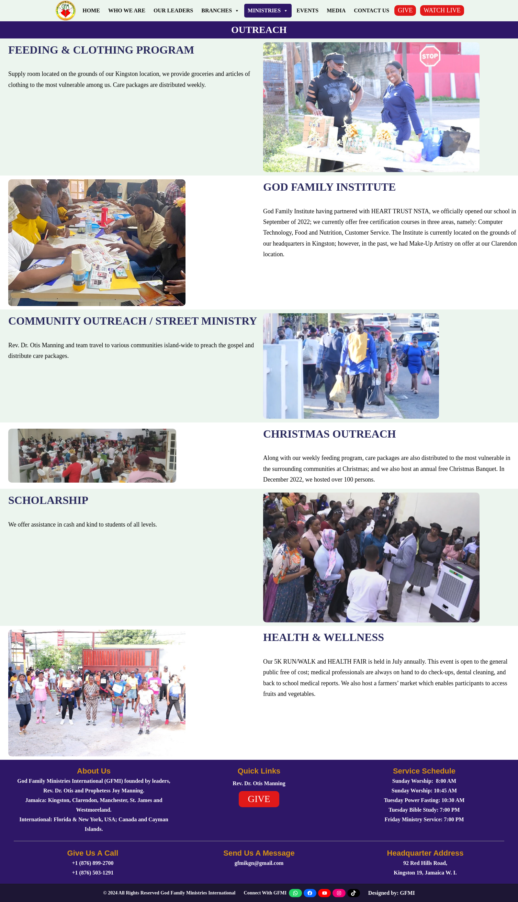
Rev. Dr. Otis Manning (259, 783)
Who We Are (126, 10)
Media (336, 10)
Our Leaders (173, 10)
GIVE (405, 10)
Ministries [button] (268, 11)
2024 (112, 892)
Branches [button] (220, 11)
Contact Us (371, 10)
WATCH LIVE (442, 10)
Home (91, 10)
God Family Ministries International (197, 892)
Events (307, 10)
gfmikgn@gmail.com (259, 863)
